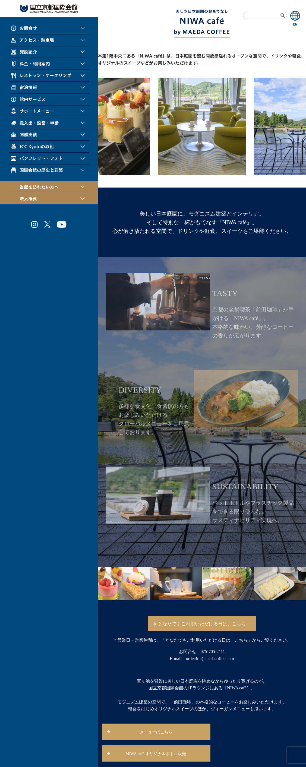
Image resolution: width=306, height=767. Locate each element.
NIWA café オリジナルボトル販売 (156, 754)
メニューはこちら (156, 732)
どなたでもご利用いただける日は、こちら (202, 623)
